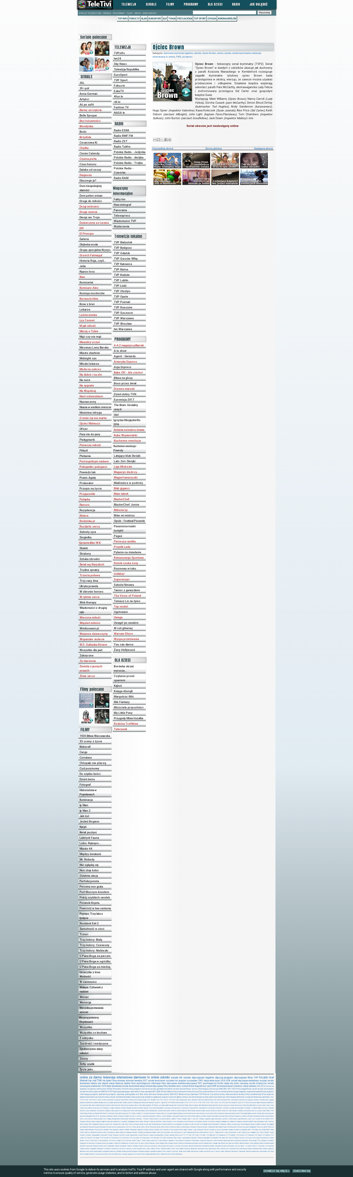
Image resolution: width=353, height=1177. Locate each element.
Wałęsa (162, 1143)
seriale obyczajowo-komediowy (245, 1081)
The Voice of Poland (127, 595)
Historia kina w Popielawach (88, 792)
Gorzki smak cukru (193, 1113)
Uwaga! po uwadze (126, 623)
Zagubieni (93, 1148)
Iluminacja (86, 800)
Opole (178, 1127)
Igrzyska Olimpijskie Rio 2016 (126, 422)
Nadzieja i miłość (225, 1124)
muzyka (263, 1081)
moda (87, 1151)
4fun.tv (118, 96)
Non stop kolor (89, 870)
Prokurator (86, 483)
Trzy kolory (214, 1094)
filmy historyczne (179, 1092)
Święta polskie (163, 1094)
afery (178, 1100)
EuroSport (154, 18)
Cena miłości (88, 1108)
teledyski (227, 1151)
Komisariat (86, 282)
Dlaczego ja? (87, 180)
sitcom (218, 1151)
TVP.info (119, 53)
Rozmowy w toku (125, 568)
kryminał (179, 53)
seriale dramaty (195, 1097)
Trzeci (83, 934)
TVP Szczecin (123, 313)
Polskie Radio (166, 1092)
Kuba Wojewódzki (125, 435)
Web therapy (87, 602)
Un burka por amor (246, 1140)
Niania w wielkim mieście (95, 407)
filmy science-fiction (206, 1092)
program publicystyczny (101, 1102)
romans (185, 1097)
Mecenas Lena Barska (94, 347)
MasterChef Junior (126, 504)
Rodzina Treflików (126, 723)
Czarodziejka (202, 1108)
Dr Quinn (177, 1111)
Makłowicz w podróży (128, 483)
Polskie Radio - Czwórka (124, 170)
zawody (124, 1154)
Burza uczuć (257, 1105)
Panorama (120, 210)
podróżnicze (261, 1092)
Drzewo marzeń (124, 389)
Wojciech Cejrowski (86, 1146)
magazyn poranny (253, 1100)
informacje (156, 1083)
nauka (91, 1151)
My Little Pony (123, 713)
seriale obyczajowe (194, 1077)
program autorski (169, 1097)
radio (132, 1092)
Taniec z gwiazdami (127, 590)
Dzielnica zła (242, 1111)
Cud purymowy (89, 768)
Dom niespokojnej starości (90, 188)
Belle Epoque (88, 115)
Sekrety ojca (87, 532)
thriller (220, 1083)
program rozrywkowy (188, 1081)
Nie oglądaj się (89, 865)
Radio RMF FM (123, 136)
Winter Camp (249, 1143)
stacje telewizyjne (212, 1081)
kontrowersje (92, 1097)
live (176, 1081)
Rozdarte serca (89, 526)
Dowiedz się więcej (276, 1171)
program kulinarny (142, 1089)
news (178, 1086)
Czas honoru (88, 164)
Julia (82, 266)
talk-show (153, 1094)
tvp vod (92, 1080)
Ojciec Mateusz (89, 423)
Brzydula (85, 137)
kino (241, 1148)
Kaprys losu (87, 271)
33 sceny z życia (90, 741)
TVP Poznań (122, 302)
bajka (226, 1083)
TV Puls (188, 1135)
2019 (104, 1086)
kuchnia (101, 1097)
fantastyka (201, 1148)
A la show (120, 351)
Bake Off (151, 1105)
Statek (83, 548)
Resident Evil (155, 1100)
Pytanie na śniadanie (127, 552)
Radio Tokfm (122, 146)
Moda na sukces (90, 369)
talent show (140, 1092)
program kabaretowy (86, 1102)
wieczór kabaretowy (114, 1154)
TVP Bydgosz (123, 248)
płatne (179, 1097)
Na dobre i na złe (90, 374)
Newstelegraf (122, 204)
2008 (103, 1092)
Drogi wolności (89, 206)
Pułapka (84, 499)
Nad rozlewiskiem (91, 396)
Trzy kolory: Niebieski (93, 950)
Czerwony (218, 1108)
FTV (130, 1113)
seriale (227, 53)
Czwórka (225, 1108)
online (220, 53)
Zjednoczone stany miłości (91, 1051)
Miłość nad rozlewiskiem (257, 1121)
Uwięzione (83, 1143)
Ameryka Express (125, 361)
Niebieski (85, 1127)
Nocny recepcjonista (118, 1127)
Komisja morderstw (92, 293)
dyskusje (187, 1148)
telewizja (151, 1102)
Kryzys (90, 1119)
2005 (99, 1100)
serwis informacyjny (200, 1089)
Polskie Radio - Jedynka (129, 152)
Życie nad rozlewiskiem (174, 1154)
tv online (170, 56)
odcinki (197, 53)
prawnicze (140, 1097)
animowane (222, 1086)
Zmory (83, 1058)
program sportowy (116, 1094)
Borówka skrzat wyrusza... (124, 668)
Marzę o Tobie (88, 331)
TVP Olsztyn (122, 291)
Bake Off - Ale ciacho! (128, 372)
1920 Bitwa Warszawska (94, 736)
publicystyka (130, 1094)
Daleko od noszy (90, 169)
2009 (214, 1086)
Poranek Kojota (89, 903)
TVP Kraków (122, 275)
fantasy (242, 1094)
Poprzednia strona (163, 148)
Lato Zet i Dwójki (125, 461)
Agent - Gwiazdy (125, 356)
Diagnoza (85, 175)
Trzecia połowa (89, 575)
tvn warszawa (97, 1154)
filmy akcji (117, 1089)
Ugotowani (121, 612)
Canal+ (264, 1105)
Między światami (90, 854)
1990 (203, 1102)
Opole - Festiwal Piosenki (129, 521)
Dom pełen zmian (91, 195)
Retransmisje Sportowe (129, 557)
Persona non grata (91, 886)
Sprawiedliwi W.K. (90, 543)
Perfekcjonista (89, 881)
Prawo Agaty (87, 477)
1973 (195, 1102)
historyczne (243, 1100)
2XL (82, 83)
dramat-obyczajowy (154, 1086)
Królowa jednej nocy (100, 1119)
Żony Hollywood (124, 650)
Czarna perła (88, 159)
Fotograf (85, 784)
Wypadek (218, 1146)
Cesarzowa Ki (88, 142)
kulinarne (269, 1086)
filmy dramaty (118, 1081)
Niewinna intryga (90, 412)
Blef (200, 1105)
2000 (221, 1089)
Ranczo (84, 505)
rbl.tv (117, 102)
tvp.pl (156, 1102)
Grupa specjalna (230, 1113)
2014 (263, 1086)
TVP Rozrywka (114, 1138)
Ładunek (130, 1154)
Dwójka (234, 1111)
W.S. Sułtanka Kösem (93, 644)
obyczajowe (240, 1077)
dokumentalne (232, 1094)
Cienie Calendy (89, 153)
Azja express (130, 1105)
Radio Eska (258, 1130)
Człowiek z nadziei (251, 1108)
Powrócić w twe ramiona (95, 908)
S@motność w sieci (221, 1132)
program (228, 1077)
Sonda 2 (82, 1135)
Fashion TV (121, 107)
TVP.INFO (172, 1100)
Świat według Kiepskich (148, 1154)
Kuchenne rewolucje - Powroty (125, 448)
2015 (107, 1092)
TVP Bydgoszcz (221, 1135)
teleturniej (242, 1151)
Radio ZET (120, 141)
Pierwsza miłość (90, 445)
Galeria (84, 239)
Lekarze (84, 309)
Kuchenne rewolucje (127, 440)
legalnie (189, 53)
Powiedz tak (87, 472)
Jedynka (158, 1116)
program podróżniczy (100, 1094)
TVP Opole (121, 296)
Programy (191, 4)
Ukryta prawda (88, 586)
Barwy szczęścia (90, 110)
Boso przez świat (125, 383)
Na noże (84, 380)
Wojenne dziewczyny (93, 634)
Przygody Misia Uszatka (128, 718)
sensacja (244, 1083)
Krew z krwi (87, 304)
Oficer (83, 429)
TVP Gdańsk (122, 253)
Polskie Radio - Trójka (128, 163)
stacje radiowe (249, 1086)
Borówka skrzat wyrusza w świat (223, 1105)
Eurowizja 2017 (124, 399)
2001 (154, 1092)
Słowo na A (178, 1135)
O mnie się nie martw (93, 418)
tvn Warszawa (123, 329)
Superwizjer (122, 579)
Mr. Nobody (87, 859)
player (127, 1092)
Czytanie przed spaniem (124, 678)
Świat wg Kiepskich (91, 564)
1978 (199, 1102)
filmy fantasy (221, 1148)
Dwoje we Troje (89, 217)
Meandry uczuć (89, 342)
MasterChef (121, 499)
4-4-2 (243, 1102)
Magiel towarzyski (125, 477)
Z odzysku (86, 1038)
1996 (212, 1102)
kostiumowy (233, 1092)
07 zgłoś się (163, 1102)
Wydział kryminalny (208, 1146)
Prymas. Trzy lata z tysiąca (91, 916)
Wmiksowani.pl (89, 628)
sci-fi (137, 1094)
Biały (186, 1105)
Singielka (85, 537)
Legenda (207, 1119)
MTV (272, 1119)
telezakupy (263, 1151)
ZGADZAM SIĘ (301, 1171)
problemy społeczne (153, 1097)
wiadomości (96, 1086)
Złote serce (87, 676)
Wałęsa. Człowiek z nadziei (91, 989)
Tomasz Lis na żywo (127, 601)
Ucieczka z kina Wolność (89, 974)
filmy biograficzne (244, 1089)
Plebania (85, 456)
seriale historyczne (258, 1083)
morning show (264, 1100)
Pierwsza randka (125, 541)
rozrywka (170, 1081)
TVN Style (195, 1135)
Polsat (109, 1089)
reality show (101, 1089)
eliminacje (194, 1148)
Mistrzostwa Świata (136, 1100)
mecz (107, 1097)
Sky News (120, 64)
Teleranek (120, 729)
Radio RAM (121, 178)
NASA (164, 1124)
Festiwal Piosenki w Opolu (152, 1113)
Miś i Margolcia (93, 1124)
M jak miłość (87, 326)
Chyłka (211, 18)
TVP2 (178, 56)
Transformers (264, 1138)
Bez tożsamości (90, 121)
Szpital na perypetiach (156, 1135)
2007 (225, 1089)
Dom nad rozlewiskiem (138, 1111)
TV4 (161, 1100)
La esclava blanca (165, 1119)
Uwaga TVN (256, 1140)
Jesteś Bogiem (89, 821)
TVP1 (200, 1083)
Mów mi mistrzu (124, 515)
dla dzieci (234, 1083)
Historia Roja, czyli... (92, 260)
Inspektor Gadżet (123, 1116)
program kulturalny (138, 1151)
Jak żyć (84, 816)
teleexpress (234, 1151)
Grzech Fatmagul (90, 255)
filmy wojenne (268, 1094)
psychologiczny (210, 1083)
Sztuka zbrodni (89, 559)
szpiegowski (137, 1102)
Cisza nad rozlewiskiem (156, 1108)
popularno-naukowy (109, 1151)
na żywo (107, 1080)
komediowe (117, 1086)
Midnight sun (88, 358)
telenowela (144, 1102)
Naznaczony (87, 402)
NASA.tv (170, 1124)
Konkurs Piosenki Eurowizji (250, 1116)
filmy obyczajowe (169, 1083)
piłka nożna (131, 1097)
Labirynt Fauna (89, 838)
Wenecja (85, 1002)
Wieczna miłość (90, 617)
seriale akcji (182, 1151)
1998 (86, 1100)
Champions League (108, 1108)
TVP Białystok (123, 242)
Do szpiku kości (90, 774)
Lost (253, 1119)
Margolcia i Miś (124, 696)
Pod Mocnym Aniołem (94, 892)
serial (254, 1089)
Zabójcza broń (85, 1148)
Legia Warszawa (216, 1119)
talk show (144, 1094)
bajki (109, 1086)
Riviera (83, 515)
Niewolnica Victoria (105, 1127)
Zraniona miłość (166, 1148)
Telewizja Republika (126, 69)
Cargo (83, 752)
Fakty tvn (119, 199)
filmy (250, 1077)
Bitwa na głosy (123, 378)
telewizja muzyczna (245, 1097)
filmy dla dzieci (193, 1100)
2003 (216, 1102)
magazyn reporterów (247, 1092)
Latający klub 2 (186, 1119)
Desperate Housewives (97, 1111)
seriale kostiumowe (131, 1086)
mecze (112, 1097)
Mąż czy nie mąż (90, 336)
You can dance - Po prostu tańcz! (246, 1146)
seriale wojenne (128, 1102)
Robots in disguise (126, 1132)
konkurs (239, 1086)
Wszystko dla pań (90, 650)
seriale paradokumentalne (161, 1089)
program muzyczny (88, 1089)
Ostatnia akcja (88, 876)
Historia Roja (260, 1113)
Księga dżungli (123, 691)
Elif (165, 18)
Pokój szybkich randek (94, 897)
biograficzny (200, 1086)
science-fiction (188, 1086)
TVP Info (123, 18)
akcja (142, 1086)
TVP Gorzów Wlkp (126, 258)
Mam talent (121, 494)
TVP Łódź (120, 285)
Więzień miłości (89, 623)
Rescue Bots (102, 1132)
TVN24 (171, 18)
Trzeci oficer (94, 1140)
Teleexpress (122, 215)
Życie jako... (87, 1069)
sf (214, 1151)
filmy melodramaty (253, 1094)
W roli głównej (123, 628)
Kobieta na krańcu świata (129, 430)
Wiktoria (241, 1143)
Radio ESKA (121, 130)
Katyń (83, 827)
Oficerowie (153, 1127)
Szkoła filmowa (124, 585)
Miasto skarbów (89, 353)
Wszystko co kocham (93, 1032)
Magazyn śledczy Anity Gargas (90, 1121)
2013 (234, 1089)
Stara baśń (103, 1135)
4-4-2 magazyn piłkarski (129, 345)
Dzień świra (87, 779)
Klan (144, 18)
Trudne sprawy (89, 570)
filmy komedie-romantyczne (207, 1100)
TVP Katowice (123, 264)
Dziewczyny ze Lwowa (94, 223)
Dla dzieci (215, 4)
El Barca (90, 1113)
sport (209, 1086)
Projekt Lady (122, 547)
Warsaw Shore (123, 633)
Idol (116, 414)
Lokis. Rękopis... (90, 843)
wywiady (148, 1092)
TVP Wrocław (123, 323)
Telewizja (128, 4)
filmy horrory (192, 1092)
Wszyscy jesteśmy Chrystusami (89, 1019)
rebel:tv (169, 1151)
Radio (236, 4)
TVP (256, 1077)
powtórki (129, 1151)
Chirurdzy (118, 1108)
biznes (222, 1094)
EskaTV (119, 91)
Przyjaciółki (184, 18)
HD (180, 1077)
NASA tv (119, 112)
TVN (99, 1080)
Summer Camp (124, 1135)
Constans (85, 757)
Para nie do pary (89, 434)
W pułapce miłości (113, 1143)
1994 (82, 1100)
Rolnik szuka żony (126, 563)
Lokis (249, 1119)
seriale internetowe (192, 1151)
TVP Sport (200, 18)
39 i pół (84, 88)
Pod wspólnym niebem (94, 461)
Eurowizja (125, 1113)
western (105, 1154)
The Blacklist (214, 1138)
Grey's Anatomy (219, 1113)
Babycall (85, 747)
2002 (95, 1100)
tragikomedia (89, 1154)
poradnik (118, 1151)
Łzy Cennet (87, 320)
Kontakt (261, 1116)
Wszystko (85, 1027)
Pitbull (83, 450)
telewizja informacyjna (226, 1097)
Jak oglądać (258, 4)
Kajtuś (118, 685)
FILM (271, 1077)
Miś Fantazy (122, 702)
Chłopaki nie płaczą (92, 763)
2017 (145, 1081)
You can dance (124, 644)
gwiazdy (121, 1092)
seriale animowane (265, 1089)
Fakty (134, 1113)
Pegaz (118, 536)
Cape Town (270, 1105)
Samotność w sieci (91, 929)
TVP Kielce (121, 269)
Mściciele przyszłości (128, 707)
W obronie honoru (91, 591)
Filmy (170, 4)
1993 (208, 1102)
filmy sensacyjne (233, 1100)
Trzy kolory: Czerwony (94, 945)
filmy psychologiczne (140, 1083)
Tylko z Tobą (140, 1140)
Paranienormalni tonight (125, 528)
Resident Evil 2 (89, 923)
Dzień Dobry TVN (268, 1111)
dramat (84, 1080)
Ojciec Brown (209, 53)
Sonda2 (88, 1135)
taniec (222, 1151)
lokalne (94, 1083)
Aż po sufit (86, 104)
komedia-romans (256, 1148)
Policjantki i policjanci (93, 467)
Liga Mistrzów (123, 466)
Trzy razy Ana (88, 580)
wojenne (96, 1092)
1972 (191, 1102)
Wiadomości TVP (125, 221)
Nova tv (128, 1127)
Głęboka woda (88, 244)
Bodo (82, 131)
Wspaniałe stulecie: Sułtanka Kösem (132, 1146)
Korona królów (227, 18)
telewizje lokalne (122, 1083)
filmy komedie (169, 1086)
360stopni (232, 1102)
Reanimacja (94, 1132)
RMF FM (251, 1130)
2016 (222, 1081)
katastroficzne (234, 1148)
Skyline (266, 1132)
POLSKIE (263, 1077)
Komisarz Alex (88, 288)
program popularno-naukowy (154, 1151)
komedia (138, 1081)
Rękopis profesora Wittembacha (197, 1132)
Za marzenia (87, 661)
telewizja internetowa (117, 1077)
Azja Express (122, 367)
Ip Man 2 (85, 810)
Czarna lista (185, 1108)
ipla (99, 1083)
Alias (97, 1105)
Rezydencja (87, 510)
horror (218, 1092)
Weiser (84, 997)
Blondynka (86, 126)
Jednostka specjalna (148, 1116)
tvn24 (117, 58)
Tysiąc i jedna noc (151, 1140)
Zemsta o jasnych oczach (91, 668)
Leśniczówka (88, 315)
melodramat (121, 1097)
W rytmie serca (89, 597)
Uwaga (118, 617)
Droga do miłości (90, 201)
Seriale (151, 4)
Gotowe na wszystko (207, 1113)
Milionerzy (121, 510)
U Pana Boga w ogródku (95, 961)
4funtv (247, 1102)
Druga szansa (88, 212)
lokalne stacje (108, 1083)
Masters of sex (171, 1121)
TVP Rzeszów (123, 307)
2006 (158, 1092)
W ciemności (88, 982)
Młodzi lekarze (89, 364)
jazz (227, 1148)
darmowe (168, 53)
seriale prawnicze (209, 1097)
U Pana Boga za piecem (95, 956)
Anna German (88, 94)
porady (124, 1151)
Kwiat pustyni (88, 832)
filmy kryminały (222, 1100)
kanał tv (231, 1086)
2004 (172, 1094)
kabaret (83, 1097)
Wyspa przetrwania (126, 639)
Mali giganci (121, 488)
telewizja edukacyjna (253, 1151)
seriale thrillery (86, 1092)
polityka (100, 1151)
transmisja (213, 1089)
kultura (265, 1148)
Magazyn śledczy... (126, 472)
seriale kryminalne (241, 53)
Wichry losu (224, 1143)
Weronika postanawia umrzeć (91, 1010)
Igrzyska (271, 1113)
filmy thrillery (128, 1089)
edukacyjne (183, 1100)
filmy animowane (210, 1148)
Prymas (206, 1130)
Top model (121, 606)
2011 (230, 1089)
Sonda (271, 1132)
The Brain (222, 1138)
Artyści (84, 99)
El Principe (86, 233)
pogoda (271, 1100)
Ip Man (83, 805)
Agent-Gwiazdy (262, 1102)
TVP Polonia (204, 1094)
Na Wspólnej (87, 391)
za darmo (187, 56)
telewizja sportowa (261, 1097)
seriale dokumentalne (116, 1102)
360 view (225, 1102)
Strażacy (85, 553)
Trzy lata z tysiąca (115, 1140)
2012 (176, 1094)
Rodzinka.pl (87, 521)
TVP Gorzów (240, 1135)
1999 (90, 1100)
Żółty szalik (86, 1064)
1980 (272, 1097)
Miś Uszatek (84, 1124)
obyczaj (219, 1077)
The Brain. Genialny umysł (126, 407)
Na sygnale (86, 385)
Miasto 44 (85, 848)
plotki (95, 1151)
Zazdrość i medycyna (93, 1043)
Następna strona (263, 148)
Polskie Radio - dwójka (128, 157)
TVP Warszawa (124, 318)
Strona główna (213, 148)
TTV (184, 1135)
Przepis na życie (90, 488)
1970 (186, 1102)
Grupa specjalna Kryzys (94, 250)
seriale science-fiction (182, 1089)
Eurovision (118, 1113)
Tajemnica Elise (171, 1138)
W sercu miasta (144, 1143)
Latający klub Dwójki (127, 456)
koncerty (224, 1092)
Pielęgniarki (87, 439)
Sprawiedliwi (95, 1135)
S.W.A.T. (211, 1132)
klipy (249, 1148)
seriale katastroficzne (206, 1151)
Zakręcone (86, 655)
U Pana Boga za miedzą (94, 967)
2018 (228, 1081)
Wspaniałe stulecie (92, 639)
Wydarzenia (121, 226)
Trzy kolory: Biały (91, 939)
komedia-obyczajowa (187, 1083)
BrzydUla (249, 1105)
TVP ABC (202, 1135)
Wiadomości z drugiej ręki (93, 610)
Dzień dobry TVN (125, 394)
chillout (182, 1148)
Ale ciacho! (92, 1105)
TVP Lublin (121, 280)
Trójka (134, 1140)
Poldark (127, 1130)
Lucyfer (257, 1119)
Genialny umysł (182, 1113)
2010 (259, 1086)
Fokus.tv (134, 18)
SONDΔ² (119, 574)
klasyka (245, 1148)
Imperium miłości (112, 1116)
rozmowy (175, 1151)
